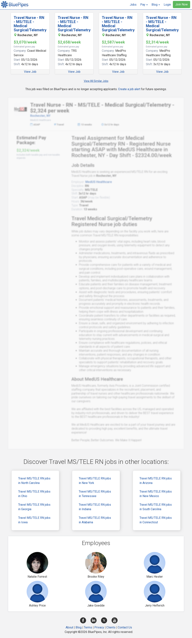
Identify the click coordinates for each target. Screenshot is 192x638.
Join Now (181, 4)
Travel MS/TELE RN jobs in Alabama (95, 520)
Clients (111, 627)
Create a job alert (129, 89)
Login (167, 4)
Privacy (99, 627)
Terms (88, 627)
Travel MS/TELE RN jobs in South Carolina (156, 507)
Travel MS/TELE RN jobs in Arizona (156, 481)
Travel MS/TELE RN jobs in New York (95, 481)
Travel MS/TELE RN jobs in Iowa (34, 520)
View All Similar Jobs (96, 80)
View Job (30, 71)
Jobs (133, 4)
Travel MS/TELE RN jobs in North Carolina (34, 481)
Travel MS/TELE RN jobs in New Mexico (156, 494)
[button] (144, 4)
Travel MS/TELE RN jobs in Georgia (34, 507)
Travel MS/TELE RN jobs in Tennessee (95, 494)
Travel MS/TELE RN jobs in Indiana (95, 507)
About (69, 627)
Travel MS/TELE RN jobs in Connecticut (156, 520)
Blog (79, 627)
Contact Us (125, 627)
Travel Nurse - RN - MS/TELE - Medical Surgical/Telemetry (30, 23)
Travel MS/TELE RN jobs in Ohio (34, 494)
